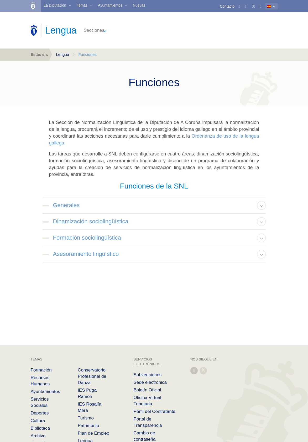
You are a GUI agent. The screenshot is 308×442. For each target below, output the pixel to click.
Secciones (94, 30)
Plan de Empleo (93, 433)
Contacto (227, 6)
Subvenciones (147, 374)
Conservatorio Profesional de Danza (92, 376)
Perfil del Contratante (154, 411)
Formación (41, 370)
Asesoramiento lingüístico (86, 254)
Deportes (40, 413)
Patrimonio (88, 425)
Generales (66, 205)
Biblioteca (40, 428)
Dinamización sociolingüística (90, 221)
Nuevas (139, 5)
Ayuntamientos (110, 5)
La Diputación (55, 5)
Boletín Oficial (147, 389)
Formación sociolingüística (87, 237)
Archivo (38, 435)
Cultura (38, 420)
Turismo (86, 418)
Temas (82, 5)
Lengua (62, 54)
